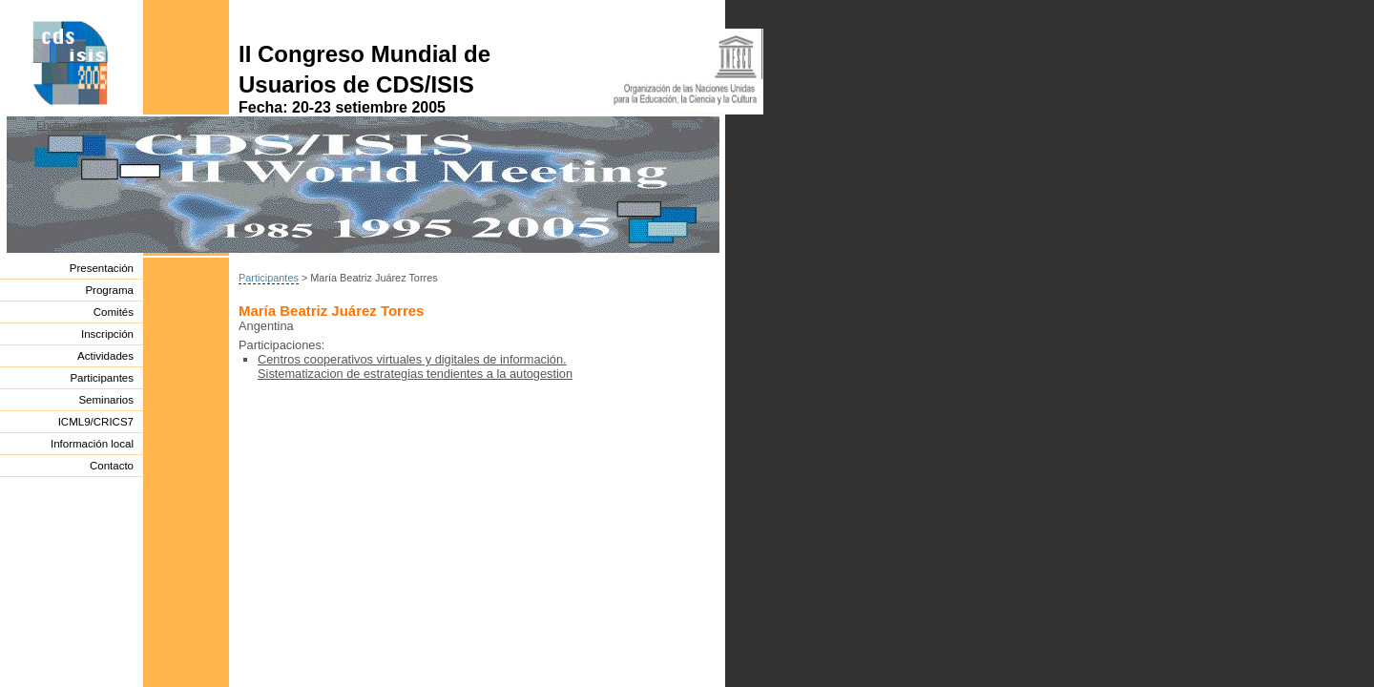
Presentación (102, 268)
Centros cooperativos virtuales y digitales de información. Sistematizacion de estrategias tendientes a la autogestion (415, 366)
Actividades (105, 356)
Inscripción (107, 334)
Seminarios (106, 400)
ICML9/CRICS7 (96, 421)
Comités (114, 312)
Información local (92, 443)
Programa (109, 290)
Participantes (102, 378)
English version (71, 125)
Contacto (112, 465)
